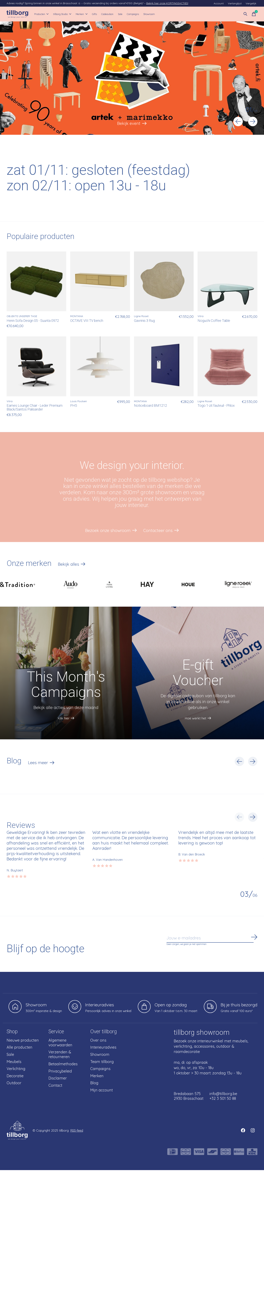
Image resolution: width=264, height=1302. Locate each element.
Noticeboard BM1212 (150, 406)
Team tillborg (102, 1062)
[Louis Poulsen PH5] (100, 366)
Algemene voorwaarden (60, 1043)
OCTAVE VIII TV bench (86, 321)
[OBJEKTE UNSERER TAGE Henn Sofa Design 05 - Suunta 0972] (36, 282)
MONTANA (76, 316)
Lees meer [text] (41, 764)
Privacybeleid (60, 1072)
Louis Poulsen (78, 401)
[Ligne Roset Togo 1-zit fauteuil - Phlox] (227, 366)
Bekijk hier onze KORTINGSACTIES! (167, 3)
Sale (147, 14)
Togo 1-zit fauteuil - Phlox (216, 406)
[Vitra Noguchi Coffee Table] (227, 282)
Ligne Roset (141, 316)
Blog (94, 1084)
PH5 (73, 406)
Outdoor (14, 1084)
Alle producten (19, 1048)
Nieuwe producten (23, 1041)
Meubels (14, 1062)
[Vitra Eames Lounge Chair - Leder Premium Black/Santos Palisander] (36, 366)
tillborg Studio (71, 14)
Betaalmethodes (63, 1064)
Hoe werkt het (194, 718)
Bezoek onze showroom (107, 531)
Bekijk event (128, 123)
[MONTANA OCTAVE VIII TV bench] (100, 282)
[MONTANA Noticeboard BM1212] (164, 366)
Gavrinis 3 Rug (144, 321)
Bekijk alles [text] (72, 566)
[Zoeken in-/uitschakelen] (245, 14)
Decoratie (15, 1076)
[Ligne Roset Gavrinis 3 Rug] (164, 282)
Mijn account (101, 1091)
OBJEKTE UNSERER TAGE (22, 316)
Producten (44, 14)
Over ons (98, 1041)
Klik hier (63, 718)
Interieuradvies (103, 1048)
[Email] (212, 939)
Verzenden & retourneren (59, 1055)
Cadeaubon (130, 14)
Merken (96, 14)
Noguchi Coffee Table (214, 321)
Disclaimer (57, 1079)
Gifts (112, 14)
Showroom (185, 14)
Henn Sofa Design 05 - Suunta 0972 (33, 321)
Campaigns (164, 14)
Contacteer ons (158, 531)
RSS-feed (76, 1131)
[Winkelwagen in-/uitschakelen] (253, 14)
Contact (55, 1086)
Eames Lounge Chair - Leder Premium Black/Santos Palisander (34, 407)
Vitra (200, 316)
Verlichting (16, 1069)
